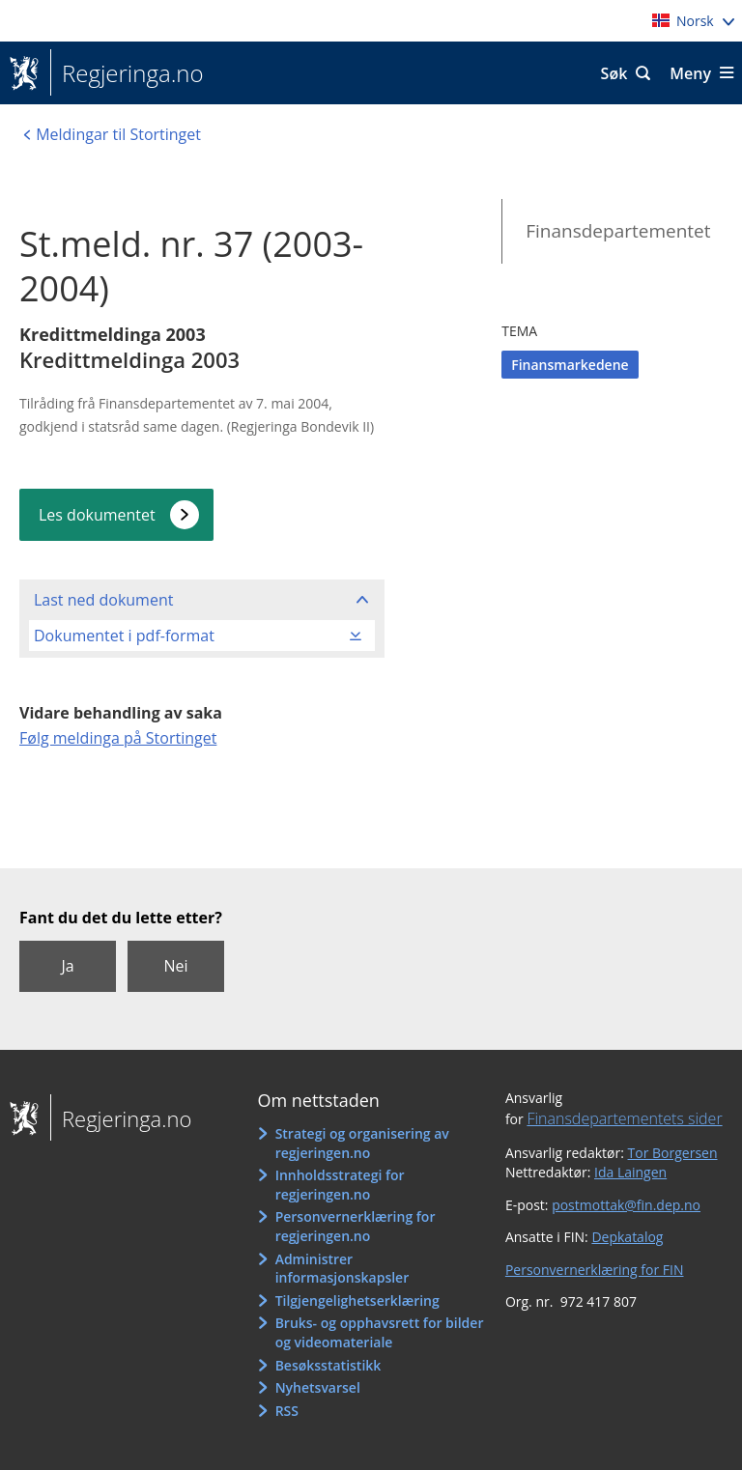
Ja (67, 965)
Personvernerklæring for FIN (594, 1269)
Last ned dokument (103, 599)
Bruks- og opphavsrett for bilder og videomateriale (379, 1332)
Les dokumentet (97, 514)
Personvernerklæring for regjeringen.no (355, 1226)
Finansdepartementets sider (624, 1118)
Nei (175, 965)
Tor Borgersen (673, 1153)
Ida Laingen (630, 1172)
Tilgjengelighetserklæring (357, 1300)
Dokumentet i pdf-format (124, 635)
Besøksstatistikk (328, 1365)
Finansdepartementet (618, 230)
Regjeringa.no (127, 73)
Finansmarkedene (569, 364)
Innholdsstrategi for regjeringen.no (340, 1184)
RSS (287, 1410)
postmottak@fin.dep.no (626, 1205)
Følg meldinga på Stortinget (117, 738)
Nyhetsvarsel (317, 1387)
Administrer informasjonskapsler (342, 1268)
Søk (614, 73)
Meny (690, 73)
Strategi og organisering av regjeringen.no (362, 1143)
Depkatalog (627, 1237)
